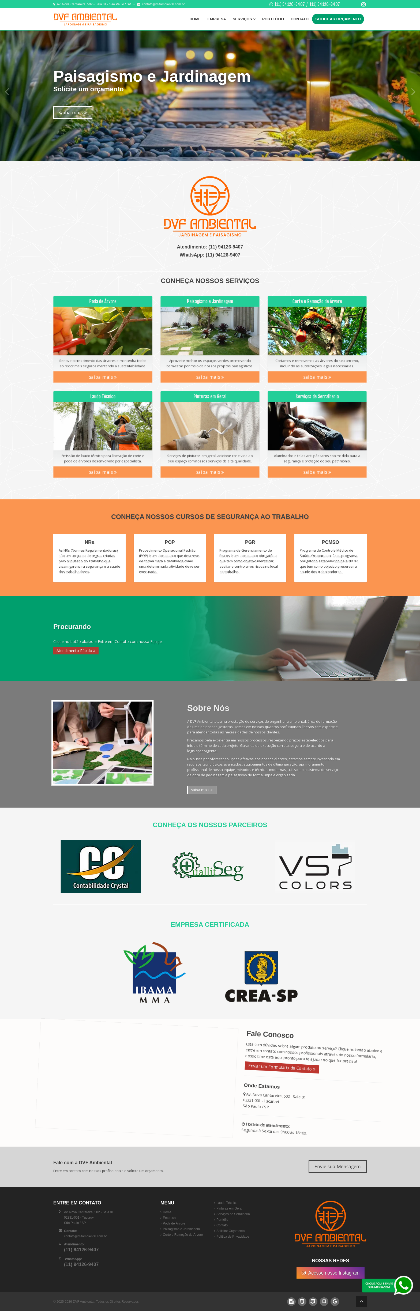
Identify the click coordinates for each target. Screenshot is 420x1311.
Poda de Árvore (174, 1223)
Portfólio (273, 19)
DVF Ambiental (83, 1302)
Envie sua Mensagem (337, 1166)
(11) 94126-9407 (290, 4)
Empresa (216, 19)
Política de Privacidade (232, 1236)
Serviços (244, 19)
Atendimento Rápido (76, 650)
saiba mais (73, 112)
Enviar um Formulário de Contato (276, 1065)
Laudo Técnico (227, 1203)
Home (195, 19)
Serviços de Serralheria (233, 1214)
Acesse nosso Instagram (331, 1273)
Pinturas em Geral (229, 1208)
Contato (300, 19)
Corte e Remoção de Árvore (183, 1235)
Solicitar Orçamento (338, 19)
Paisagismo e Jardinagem (181, 1229)
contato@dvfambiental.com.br (161, 4)
